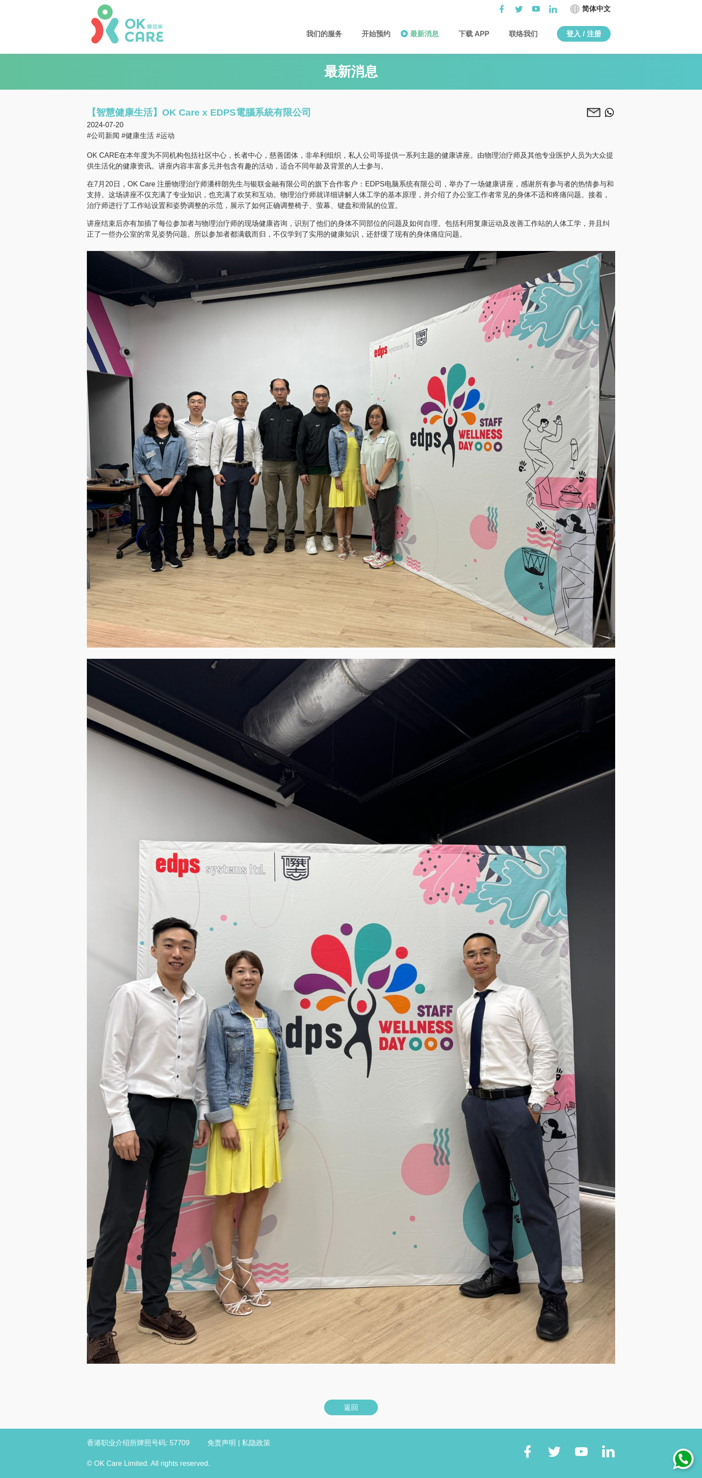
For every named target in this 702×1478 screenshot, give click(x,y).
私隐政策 (256, 1443)
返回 (351, 1407)
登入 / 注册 (583, 34)
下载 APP (472, 34)
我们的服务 (323, 34)
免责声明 (222, 1443)
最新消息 (423, 34)
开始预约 (375, 34)
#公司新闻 (103, 135)
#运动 (165, 135)
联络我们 (522, 34)
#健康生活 (137, 135)
